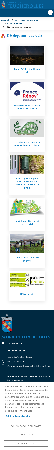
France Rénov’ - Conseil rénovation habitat (27, 107)
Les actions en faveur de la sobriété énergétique (27, 143)
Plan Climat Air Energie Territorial (27, 223)
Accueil (5, 19)
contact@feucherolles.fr (19, 357)
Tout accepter (26, 443)
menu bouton (50, 12)
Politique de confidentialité (18, 416)
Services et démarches (26, 19)
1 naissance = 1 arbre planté (27, 259)
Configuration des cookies (26, 426)
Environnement (15, 23)
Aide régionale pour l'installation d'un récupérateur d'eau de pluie (27, 183)
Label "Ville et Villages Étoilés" (27, 70)
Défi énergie (27, 294)
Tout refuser (26, 435)
